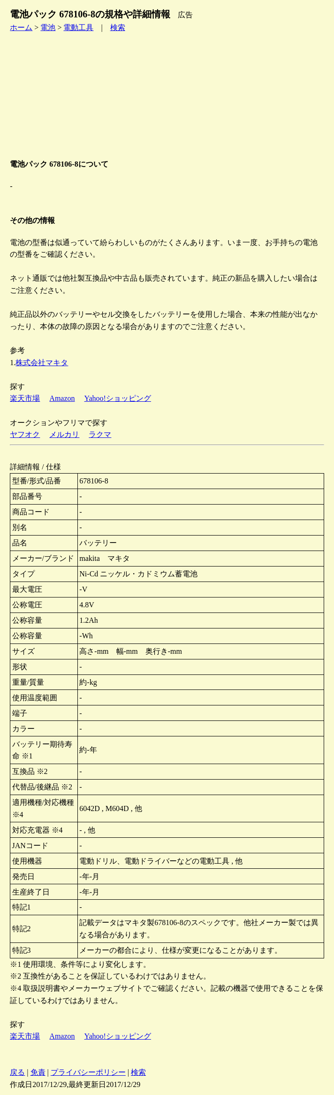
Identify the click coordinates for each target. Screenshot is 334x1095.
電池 (47, 27)
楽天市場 (25, 398)
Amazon (62, 398)
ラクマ (100, 434)
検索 (117, 27)
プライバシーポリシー (88, 1072)
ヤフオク (25, 434)
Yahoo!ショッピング (117, 398)
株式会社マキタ (41, 363)
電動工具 (78, 27)
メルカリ (64, 434)
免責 (38, 1072)
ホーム (21, 27)
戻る (17, 1072)
